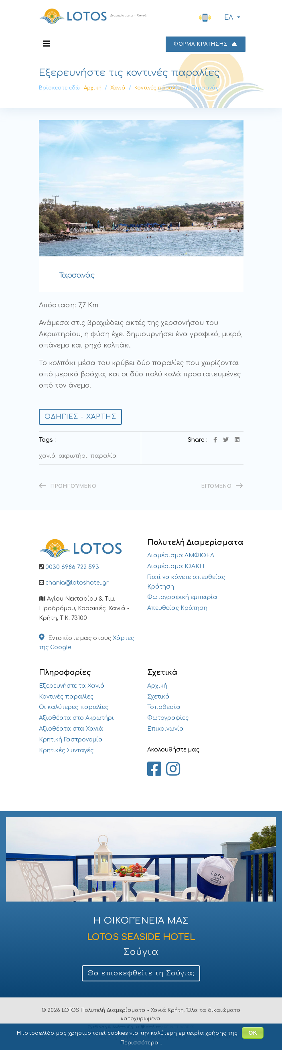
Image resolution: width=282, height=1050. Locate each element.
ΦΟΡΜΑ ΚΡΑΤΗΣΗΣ (205, 44)
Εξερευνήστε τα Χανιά (72, 686)
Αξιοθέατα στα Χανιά (71, 729)
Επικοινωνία (165, 729)
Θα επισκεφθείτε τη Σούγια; (141, 973)
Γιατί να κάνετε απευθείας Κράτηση (186, 582)
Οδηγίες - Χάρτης (81, 416)
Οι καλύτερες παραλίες (73, 707)
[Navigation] (46, 44)
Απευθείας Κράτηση (177, 608)
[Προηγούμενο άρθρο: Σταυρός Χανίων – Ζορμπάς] (68, 486)
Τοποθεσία (164, 707)
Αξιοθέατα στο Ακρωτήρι (76, 718)
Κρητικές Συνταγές (66, 750)
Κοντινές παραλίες (66, 697)
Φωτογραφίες (168, 718)
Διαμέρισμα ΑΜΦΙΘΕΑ (180, 555)
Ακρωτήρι (73, 456)
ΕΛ (227, 17)
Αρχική (157, 686)
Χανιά (47, 456)
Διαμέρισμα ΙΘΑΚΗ (175, 566)
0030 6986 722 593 (72, 567)
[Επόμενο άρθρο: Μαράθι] (222, 486)
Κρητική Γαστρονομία (71, 740)
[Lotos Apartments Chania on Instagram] (173, 769)
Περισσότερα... (141, 1043)
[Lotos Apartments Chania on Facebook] (154, 769)
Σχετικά (158, 697)
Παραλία (103, 456)
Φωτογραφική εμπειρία (182, 597)
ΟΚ (252, 1033)
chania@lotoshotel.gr (77, 583)
